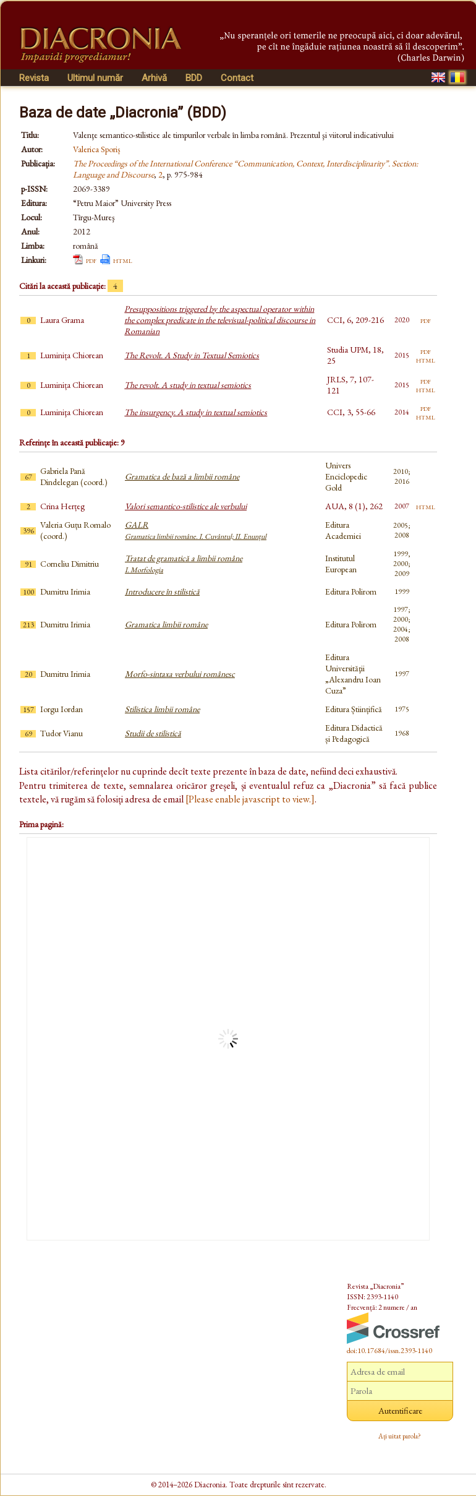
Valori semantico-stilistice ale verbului (186, 506)
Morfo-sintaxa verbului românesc (180, 673)
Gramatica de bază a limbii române (182, 476)
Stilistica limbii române (162, 709)
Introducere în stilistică (162, 591)
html (122, 259)
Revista (34, 78)
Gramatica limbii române (166, 624)
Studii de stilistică (153, 733)
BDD (193, 78)
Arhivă (154, 78)
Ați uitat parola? (399, 1436)
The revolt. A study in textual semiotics (187, 384)
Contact (237, 78)
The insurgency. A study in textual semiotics (195, 412)
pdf (91, 259)
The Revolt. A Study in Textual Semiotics (191, 355)
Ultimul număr (95, 78)
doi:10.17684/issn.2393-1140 (389, 1350)
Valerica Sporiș (97, 149)
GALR (195, 530)
